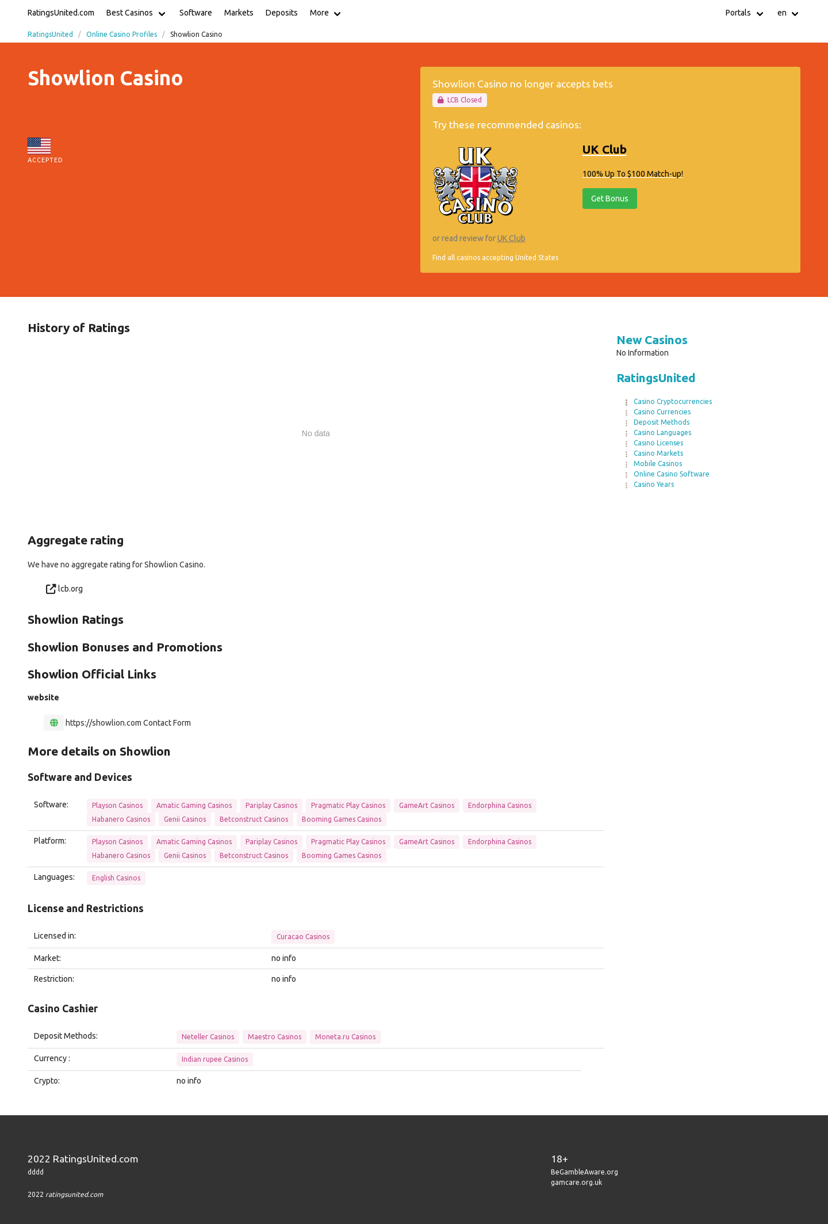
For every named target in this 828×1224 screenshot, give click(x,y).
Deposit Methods (661, 422)
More (319, 12)
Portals (738, 12)
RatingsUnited (50, 34)
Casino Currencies (662, 411)
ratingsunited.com (74, 1194)
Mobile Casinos (658, 463)
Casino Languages (662, 432)
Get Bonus (609, 198)
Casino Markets (658, 453)
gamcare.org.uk (576, 1182)
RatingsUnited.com (61, 12)
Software (195, 12)
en (782, 12)
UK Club (511, 238)
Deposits (282, 12)
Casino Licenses (658, 443)
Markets (239, 12)
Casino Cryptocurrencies (673, 401)
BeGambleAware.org (584, 1172)
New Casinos (652, 339)
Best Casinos (129, 12)
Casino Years (654, 484)
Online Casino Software (672, 474)
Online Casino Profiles (121, 34)
